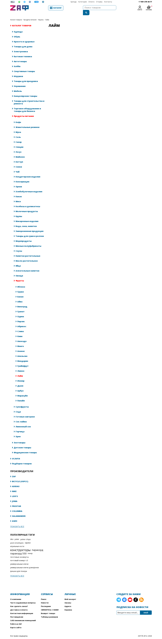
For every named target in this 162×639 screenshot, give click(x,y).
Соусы (19, 246)
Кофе (18, 117)
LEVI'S (15, 491)
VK (124, 595)
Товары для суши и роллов (30, 231)
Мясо (18, 196)
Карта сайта (15, 623)
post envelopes (17, 538)
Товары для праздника (26, 76)
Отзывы (99, 2)
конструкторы (20, 545)
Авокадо (22, 336)
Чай (17, 167)
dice (11, 534)
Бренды (74, 2)
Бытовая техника (23, 51)
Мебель (18, 86)
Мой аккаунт (70, 594)
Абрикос (21, 321)
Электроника (21, 46)
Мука (18, 127)
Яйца (18, 261)
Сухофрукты (22, 402)
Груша (20, 287)
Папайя (21, 396)
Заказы (68, 598)
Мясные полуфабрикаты (28, 241)
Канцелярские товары (25, 91)
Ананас (21, 346)
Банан (20, 292)
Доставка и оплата (18, 605)
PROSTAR (16, 501)
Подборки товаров (22, 459)
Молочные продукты (27, 206)
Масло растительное (27, 256)
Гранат (21, 307)
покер (30, 549)
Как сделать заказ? (19, 601)
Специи (19, 142)
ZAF (14, 471)
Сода (18, 407)
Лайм (20, 371)
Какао (19, 191)
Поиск (43, 594)
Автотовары (20, 56)
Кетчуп (19, 157)
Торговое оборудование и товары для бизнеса (27, 105)
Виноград (22, 302)
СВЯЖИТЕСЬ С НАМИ (50, 605)
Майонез (20, 152)
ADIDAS (15, 481)
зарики (28, 538)
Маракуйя (22, 391)
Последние (46, 601)
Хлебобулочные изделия (29, 187)
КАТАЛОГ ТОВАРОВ (16, 15)
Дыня (20, 381)
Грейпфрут (23, 361)
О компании (15, 594)
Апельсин (22, 351)
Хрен (18, 431)
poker (17, 534)
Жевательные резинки (27, 122)
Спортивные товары (24, 66)
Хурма (20, 311)
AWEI (14, 516)
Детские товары (22, 443)
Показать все (17, 522)
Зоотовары (19, 438)
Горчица (20, 427)
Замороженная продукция (29, 226)
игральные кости (17, 541)
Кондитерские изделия (28, 172)
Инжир (20, 376)
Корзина (68, 605)
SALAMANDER (18, 511)
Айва (19, 297)
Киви (19, 331)
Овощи (19, 271)
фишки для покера (18, 566)
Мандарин (22, 356)
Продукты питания (29, 15)
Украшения (19, 81)
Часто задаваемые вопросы (23, 598)
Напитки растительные (28, 251)
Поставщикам (16, 612)
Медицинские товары (25, 448)
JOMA (14, 496)
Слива (20, 326)
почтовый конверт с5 (19, 556)
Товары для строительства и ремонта (29, 97)
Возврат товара (48, 609)
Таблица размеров (49, 612)
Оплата (91, 2)
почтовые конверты (19, 552)
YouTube (130, 595)
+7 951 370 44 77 (145, 2)
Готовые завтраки (25, 412)
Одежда (18, 27)
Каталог (43, 8)
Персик (21, 316)
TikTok (135, 595)
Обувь (17, 32)
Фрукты (41, 15)
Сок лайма (21, 417)
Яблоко (21, 282)
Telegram (118, 595)
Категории (82, 2)
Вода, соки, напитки (26, 221)
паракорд (37, 545)
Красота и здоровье (24, 37)
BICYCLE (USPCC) (20, 476)
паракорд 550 (18, 548)
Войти (140, 9)
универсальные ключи (19, 559)
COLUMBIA (17, 506)
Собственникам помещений (23, 616)
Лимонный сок (23, 422)
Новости (44, 598)
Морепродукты (24, 236)
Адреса (68, 601)
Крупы (19, 211)
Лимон (20, 366)
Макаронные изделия (27, 216)
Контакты (108, 2)
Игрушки (18, 71)
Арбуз (20, 386)
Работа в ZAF (16, 619)
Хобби (17, 61)
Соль (18, 132)
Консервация (22, 177)
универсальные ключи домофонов (24, 563)
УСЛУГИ (16, 454)
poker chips (25, 534)
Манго (20, 341)
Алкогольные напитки (27, 266)
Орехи (19, 182)
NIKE (14, 486)
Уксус (18, 147)
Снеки (19, 162)
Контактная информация (21, 609)
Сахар (19, 137)
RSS (141, 595)
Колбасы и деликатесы (28, 201)
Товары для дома (23, 42)
